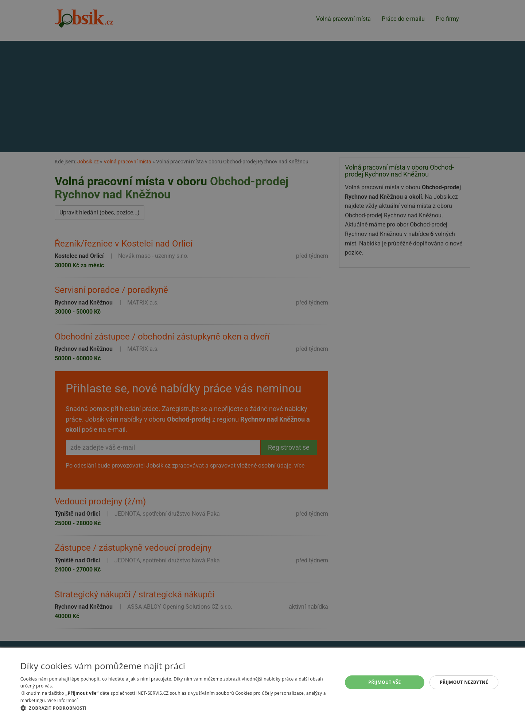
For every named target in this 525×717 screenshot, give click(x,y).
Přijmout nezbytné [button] (464, 682)
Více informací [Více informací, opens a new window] (62, 700)
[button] (176, 708)
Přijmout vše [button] (384, 682)
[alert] (262, 358)
